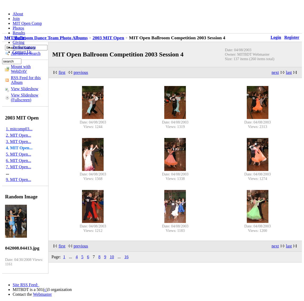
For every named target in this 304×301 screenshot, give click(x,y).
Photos (18, 28)
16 (126, 257)
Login (276, 37)
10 (112, 257)
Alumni (19, 37)
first (62, 72)
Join (16, 18)
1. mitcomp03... (19, 129)
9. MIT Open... (18, 179)
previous (81, 72)
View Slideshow (24, 89)
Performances (24, 47)
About (18, 14)
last (289, 72)
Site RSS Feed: (26, 285)
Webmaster (42, 294)
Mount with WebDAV (21, 69)
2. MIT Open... (18, 135)
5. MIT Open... (18, 154)
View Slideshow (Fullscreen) (24, 97)
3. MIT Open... (18, 141)
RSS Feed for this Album (26, 80)
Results (19, 33)
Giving (18, 42)
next (275, 72)
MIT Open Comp (27, 23)
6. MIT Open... (18, 160)
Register (291, 37)
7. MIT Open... (18, 167)
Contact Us (22, 52)
